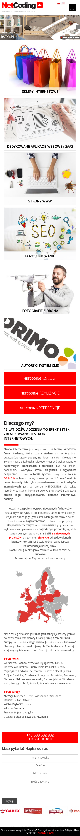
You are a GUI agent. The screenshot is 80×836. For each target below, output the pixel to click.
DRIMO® (9, 478)
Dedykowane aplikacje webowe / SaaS (40, 146)
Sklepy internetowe (40, 91)
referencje (40, 407)
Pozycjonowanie (40, 256)
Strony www (40, 201)
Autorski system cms (40, 365)
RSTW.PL (8, 36)
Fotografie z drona (40, 311)
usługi (40, 378)
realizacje (40, 393)
